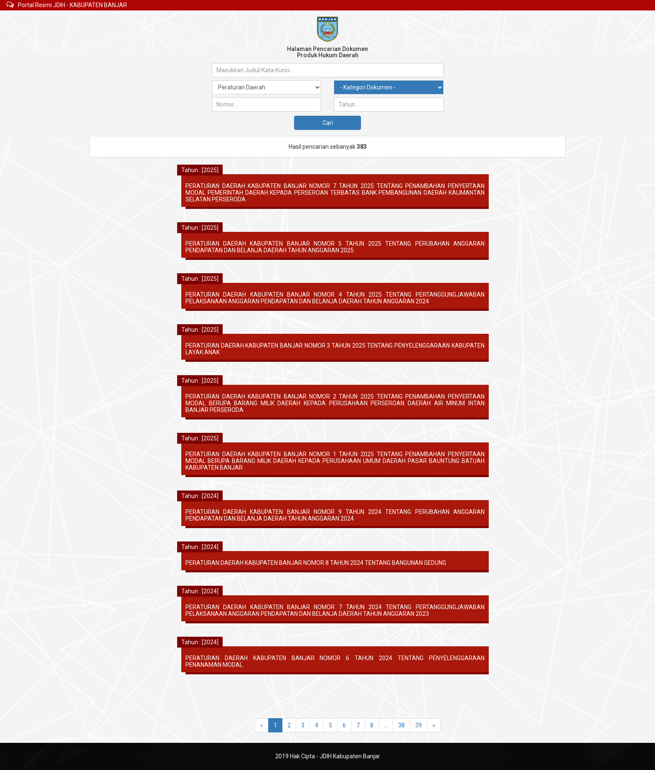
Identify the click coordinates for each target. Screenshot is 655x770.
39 (418, 725)
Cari (327, 122)
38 (401, 725)
